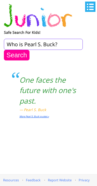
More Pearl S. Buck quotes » (34, 116)
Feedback (33, 180)
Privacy (84, 180)
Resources (11, 180)
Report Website (60, 180)
